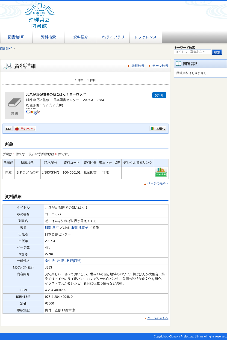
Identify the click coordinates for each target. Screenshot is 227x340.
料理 (60, 261)
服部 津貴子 (79, 227)
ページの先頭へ (157, 183)
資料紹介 (80, 37)
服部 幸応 (52, 227)
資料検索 (48, 37)
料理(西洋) (74, 261)
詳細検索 (138, 66)
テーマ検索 (160, 66)
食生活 (50, 261)
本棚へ (160, 128)
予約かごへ (28, 128)
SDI (8, 128)
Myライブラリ (113, 37)
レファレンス (146, 37)
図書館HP (16, 37)
